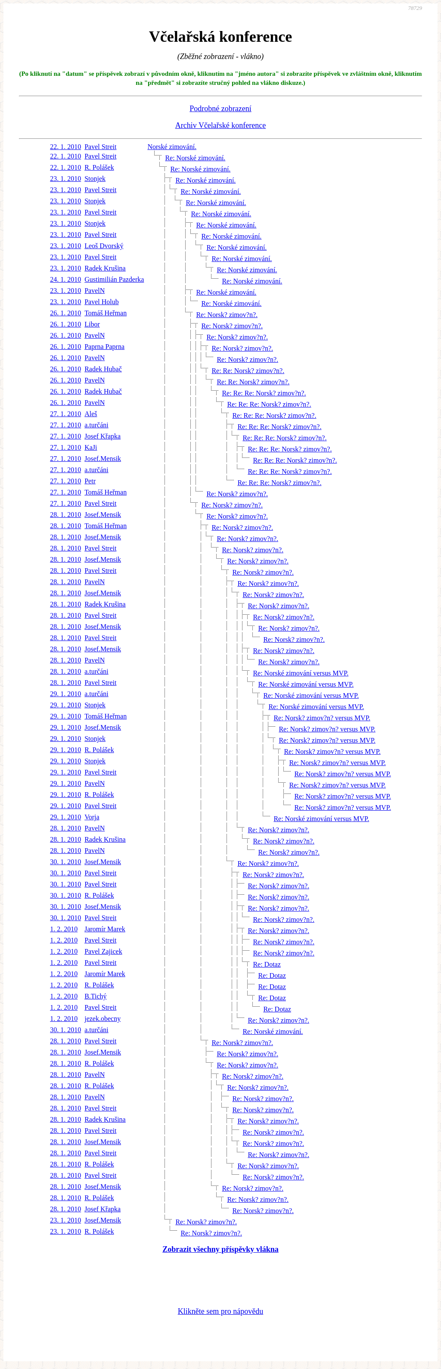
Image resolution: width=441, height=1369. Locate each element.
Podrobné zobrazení (220, 108)
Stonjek (95, 178)
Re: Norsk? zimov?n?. (227, 314)
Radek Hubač (103, 369)
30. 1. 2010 (65, 861)
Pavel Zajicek (103, 951)
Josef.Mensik (102, 458)
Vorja (91, 817)
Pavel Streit (100, 146)
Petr (90, 481)
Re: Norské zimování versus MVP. (300, 673)
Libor (92, 324)
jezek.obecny (102, 1018)
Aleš (90, 413)
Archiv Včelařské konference (220, 125)
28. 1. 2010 (65, 514)
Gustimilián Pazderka (114, 279)
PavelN (94, 290)
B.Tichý (95, 996)
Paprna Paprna (104, 346)
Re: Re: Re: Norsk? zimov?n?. (264, 393)
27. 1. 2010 (65, 413)
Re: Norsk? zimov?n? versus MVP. (321, 718)
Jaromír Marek (104, 929)
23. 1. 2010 (65, 178)
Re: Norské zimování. (195, 158)
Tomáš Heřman (105, 313)
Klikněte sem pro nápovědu (220, 1311)
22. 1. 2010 (65, 146)
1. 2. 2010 (64, 929)
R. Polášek (99, 167)
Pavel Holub (101, 301)
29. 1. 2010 (65, 693)
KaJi (90, 447)
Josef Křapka (102, 436)
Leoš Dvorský (103, 245)
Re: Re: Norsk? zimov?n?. (247, 370)
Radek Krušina (105, 268)
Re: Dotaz (266, 964)
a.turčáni (96, 425)
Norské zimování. (171, 146)
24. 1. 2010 (65, 279)
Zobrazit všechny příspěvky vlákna (220, 1249)
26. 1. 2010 (65, 313)
